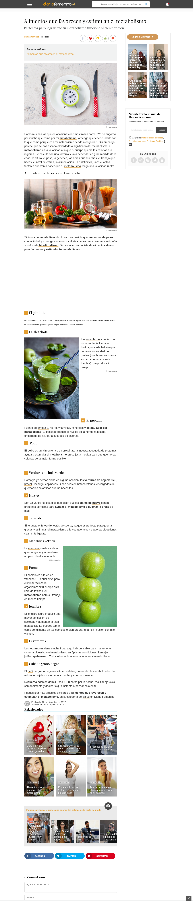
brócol (28, 484)
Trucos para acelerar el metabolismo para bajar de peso (101, 790)
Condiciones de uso (137, 141)
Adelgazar (32, 741)
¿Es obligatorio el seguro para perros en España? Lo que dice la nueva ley (137, 60)
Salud (86, 696)
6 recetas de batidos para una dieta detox (101, 748)
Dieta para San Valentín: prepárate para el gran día (37, 748)
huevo (96, 502)
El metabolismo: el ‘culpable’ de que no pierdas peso (69, 790)
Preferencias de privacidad (152, 138)
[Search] (146, 4)
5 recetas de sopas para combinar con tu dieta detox (69, 748)
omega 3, (43, 427)
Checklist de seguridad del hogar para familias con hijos (158, 62)
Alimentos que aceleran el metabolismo (34, 790)
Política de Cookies (155, 141)
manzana (34, 548)
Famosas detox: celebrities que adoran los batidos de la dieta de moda (63, 809)
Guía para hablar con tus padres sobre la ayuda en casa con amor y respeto (137, 88)
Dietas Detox (65, 741)
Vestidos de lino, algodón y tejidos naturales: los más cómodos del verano (158, 89)
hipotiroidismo (48, 245)
